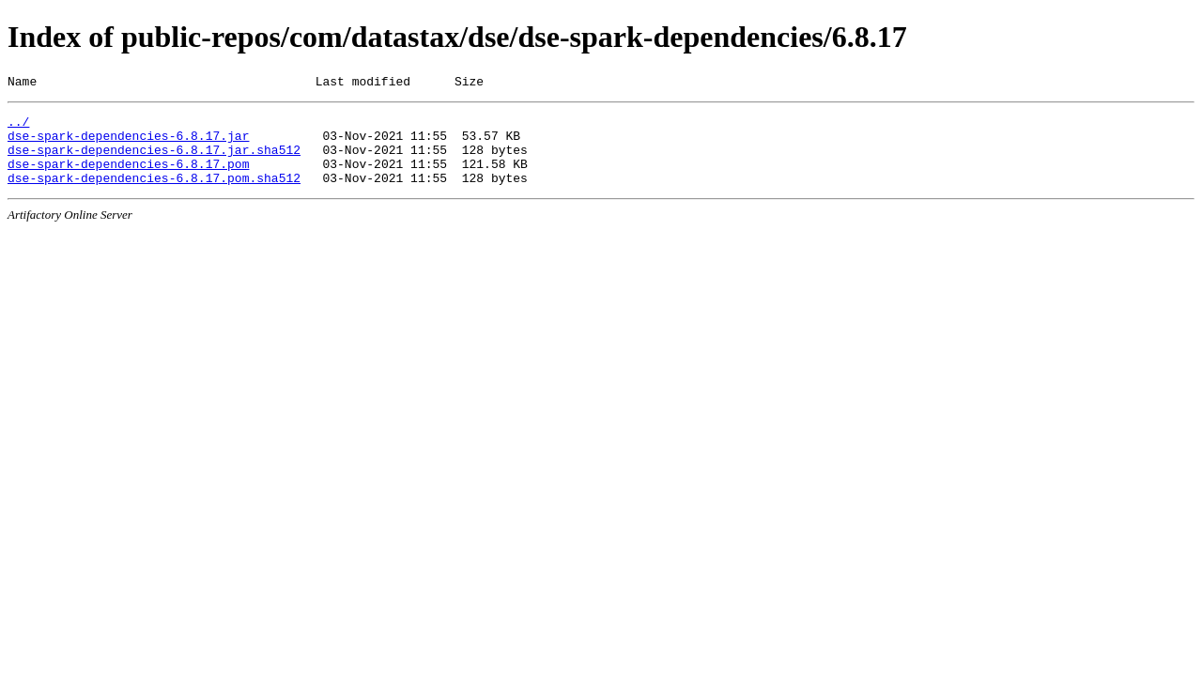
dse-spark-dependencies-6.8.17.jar (128, 143)
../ (18, 126)
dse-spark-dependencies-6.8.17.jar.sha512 (154, 160)
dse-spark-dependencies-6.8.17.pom (128, 177)
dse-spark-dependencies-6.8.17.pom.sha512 (154, 194)
